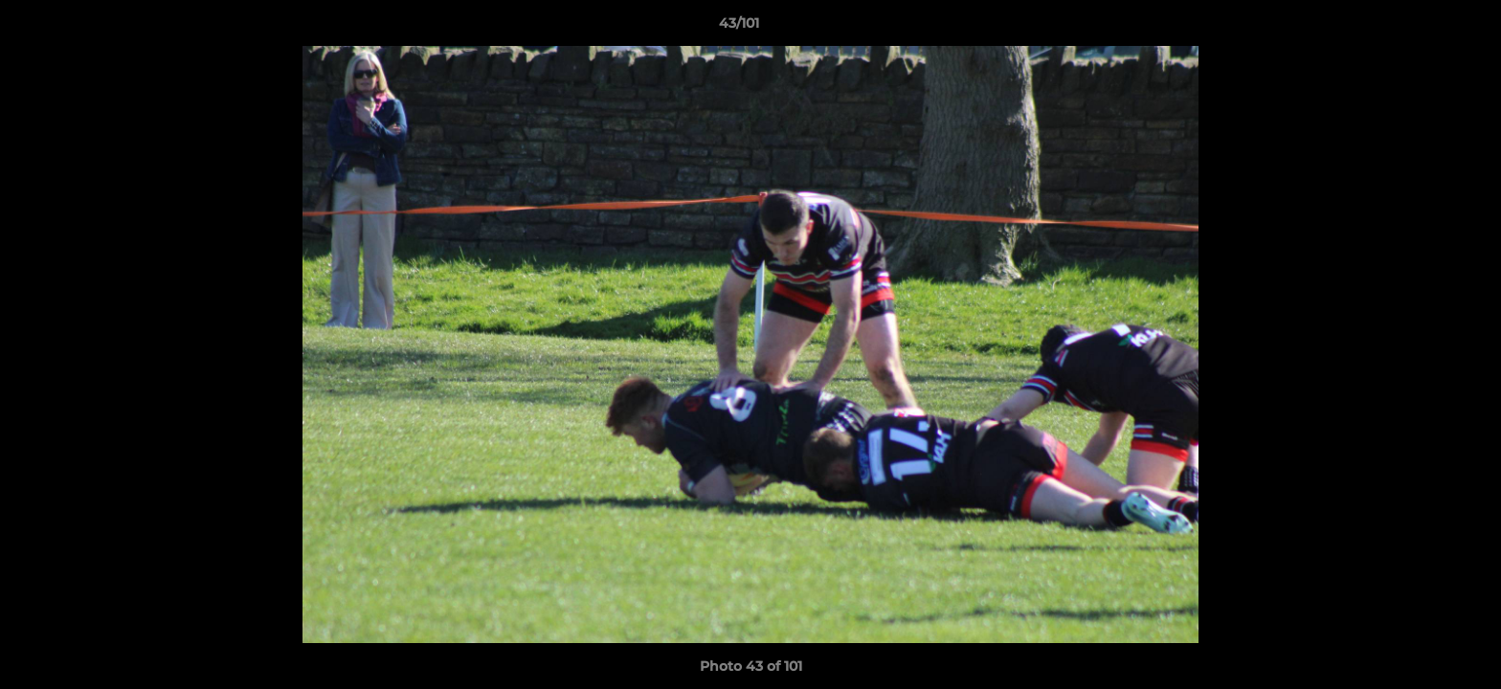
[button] (1420, 27)
